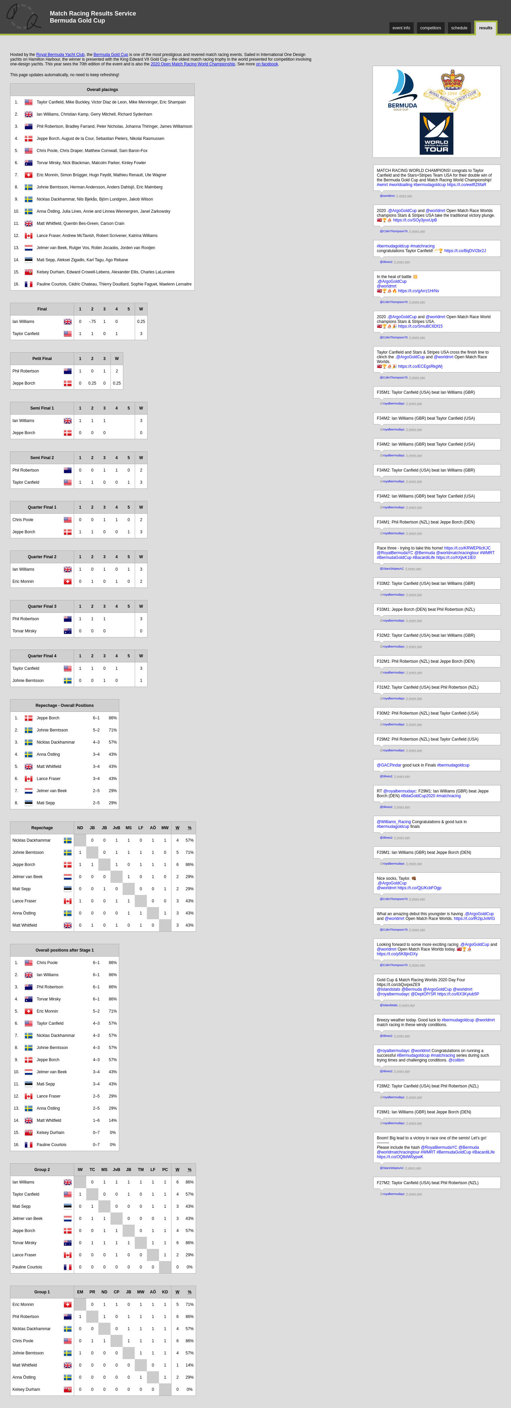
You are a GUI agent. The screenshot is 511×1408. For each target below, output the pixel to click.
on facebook (267, 64)
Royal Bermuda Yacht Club (60, 54)
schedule (459, 28)
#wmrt (382, 184)
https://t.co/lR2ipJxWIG (474, 918)
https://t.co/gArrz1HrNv (418, 291)
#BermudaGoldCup (394, 557)
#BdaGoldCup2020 (418, 795)
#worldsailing (400, 184)
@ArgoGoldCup (402, 210)
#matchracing (422, 246)
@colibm (457, 1060)
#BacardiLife (424, 557)
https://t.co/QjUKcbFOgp (419, 888)
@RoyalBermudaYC (395, 552)
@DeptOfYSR (423, 994)
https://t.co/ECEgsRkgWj (420, 366)
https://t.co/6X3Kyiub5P (458, 994)
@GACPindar (389, 765)
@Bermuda (424, 552)
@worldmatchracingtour (457, 552)
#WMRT (487, 552)
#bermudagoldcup (429, 184)
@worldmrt (387, 196)
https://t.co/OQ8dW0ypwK (400, 1157)
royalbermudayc (394, 403)
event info (401, 28)
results (485, 28)
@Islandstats (389, 989)
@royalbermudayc (399, 791)
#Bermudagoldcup (413, 1055)
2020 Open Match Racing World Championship (193, 64)
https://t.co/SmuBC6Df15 (420, 326)
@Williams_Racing (394, 821)
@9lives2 (386, 262)
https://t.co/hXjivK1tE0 (456, 557)
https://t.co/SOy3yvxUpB (415, 220)
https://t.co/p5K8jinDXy (397, 954)
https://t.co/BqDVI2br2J (465, 250)
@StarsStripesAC (392, 568)
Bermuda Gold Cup (111, 54)
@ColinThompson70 (394, 231)
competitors (430, 28)
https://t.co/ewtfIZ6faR (466, 184)
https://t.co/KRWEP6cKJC (467, 548)
